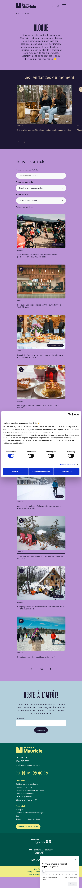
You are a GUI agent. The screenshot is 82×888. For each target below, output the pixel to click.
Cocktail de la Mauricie (25, 793)
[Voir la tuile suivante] (25, 142)
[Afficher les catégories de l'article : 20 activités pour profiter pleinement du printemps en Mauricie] (21, 89)
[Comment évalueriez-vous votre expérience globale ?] (59, 871)
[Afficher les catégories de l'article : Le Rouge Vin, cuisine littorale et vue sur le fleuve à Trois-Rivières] (21, 269)
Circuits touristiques (24, 787)
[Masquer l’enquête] (75, 859)
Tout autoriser (67, 471)
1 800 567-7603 (22, 761)
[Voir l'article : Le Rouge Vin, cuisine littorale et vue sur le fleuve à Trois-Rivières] (41, 287)
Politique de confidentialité (36, 872)
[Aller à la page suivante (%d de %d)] (50, 669)
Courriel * (21, 718)
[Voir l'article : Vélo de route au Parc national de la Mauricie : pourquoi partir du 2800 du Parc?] (41, 236)
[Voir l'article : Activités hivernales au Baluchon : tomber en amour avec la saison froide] (41, 488)
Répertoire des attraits (28, 826)
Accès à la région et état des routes (30, 790)
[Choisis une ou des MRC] (41, 200)
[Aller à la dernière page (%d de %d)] (56, 669)
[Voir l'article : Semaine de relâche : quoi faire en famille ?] (41, 637)
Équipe (19, 816)
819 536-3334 (21, 757)
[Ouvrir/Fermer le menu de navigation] (64, 6)
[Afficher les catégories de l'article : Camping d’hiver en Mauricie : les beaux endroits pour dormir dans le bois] (21, 570)
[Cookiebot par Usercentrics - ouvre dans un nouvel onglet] (69, 415)
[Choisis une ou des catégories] (41, 188)
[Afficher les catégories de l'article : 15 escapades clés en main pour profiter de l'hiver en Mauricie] (21, 520)
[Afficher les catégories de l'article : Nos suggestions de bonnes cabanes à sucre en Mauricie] (21, 369)
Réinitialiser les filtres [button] (24, 207)
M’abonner (41, 730)
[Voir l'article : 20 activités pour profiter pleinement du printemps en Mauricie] (44, 108)
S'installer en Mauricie (26, 800)
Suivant (72, 884)
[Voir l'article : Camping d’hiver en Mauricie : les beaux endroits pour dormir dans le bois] (41, 588)
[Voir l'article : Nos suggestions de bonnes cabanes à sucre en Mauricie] (41, 387)
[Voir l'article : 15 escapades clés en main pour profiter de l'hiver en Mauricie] (41, 538)
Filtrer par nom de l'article (27, 170)
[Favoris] (52, 5)
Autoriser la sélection (41, 471)
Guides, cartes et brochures (27, 784)
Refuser (15, 471)
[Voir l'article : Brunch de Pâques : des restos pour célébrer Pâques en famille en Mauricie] (41, 337)
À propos (19, 810)
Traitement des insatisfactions (28, 819)
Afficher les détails (67, 464)
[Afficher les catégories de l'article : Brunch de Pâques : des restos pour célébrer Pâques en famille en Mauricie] (21, 319)
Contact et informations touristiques (30, 813)
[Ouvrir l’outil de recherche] (58, 5)
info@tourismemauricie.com (28, 765)
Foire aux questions (24, 797)
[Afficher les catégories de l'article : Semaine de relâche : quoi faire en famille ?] (21, 621)
